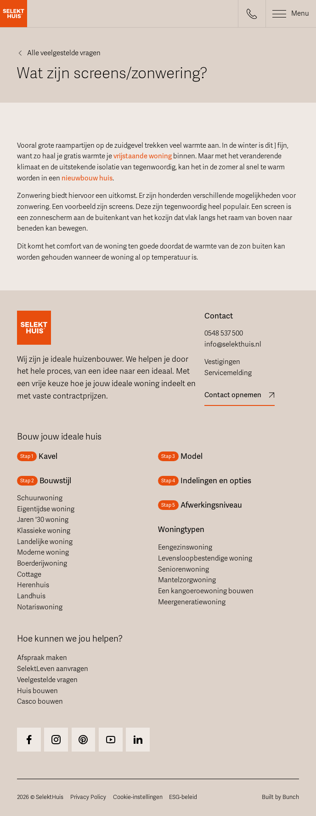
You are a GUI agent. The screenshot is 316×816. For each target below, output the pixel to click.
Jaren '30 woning (42, 519)
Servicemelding (228, 373)
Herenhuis (33, 585)
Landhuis (31, 596)
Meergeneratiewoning (192, 602)
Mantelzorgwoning (187, 580)
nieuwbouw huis (87, 178)
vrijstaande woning (142, 156)
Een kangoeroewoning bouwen (206, 591)
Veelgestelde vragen (47, 680)
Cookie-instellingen (138, 797)
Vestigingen (222, 362)
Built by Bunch (280, 797)
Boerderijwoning (42, 563)
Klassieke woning (43, 531)
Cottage (29, 574)
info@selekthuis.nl (232, 344)
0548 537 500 (223, 333)
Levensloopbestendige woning (205, 558)
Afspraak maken (42, 658)
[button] (251, 13)
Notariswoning (39, 607)
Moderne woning (43, 552)
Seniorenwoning (183, 569)
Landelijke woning (45, 542)
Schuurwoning (39, 498)
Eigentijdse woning (45, 509)
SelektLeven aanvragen (52, 669)
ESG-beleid (183, 797)
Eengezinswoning (185, 547)
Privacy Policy (88, 797)
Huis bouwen (37, 691)
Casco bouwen (40, 701)
